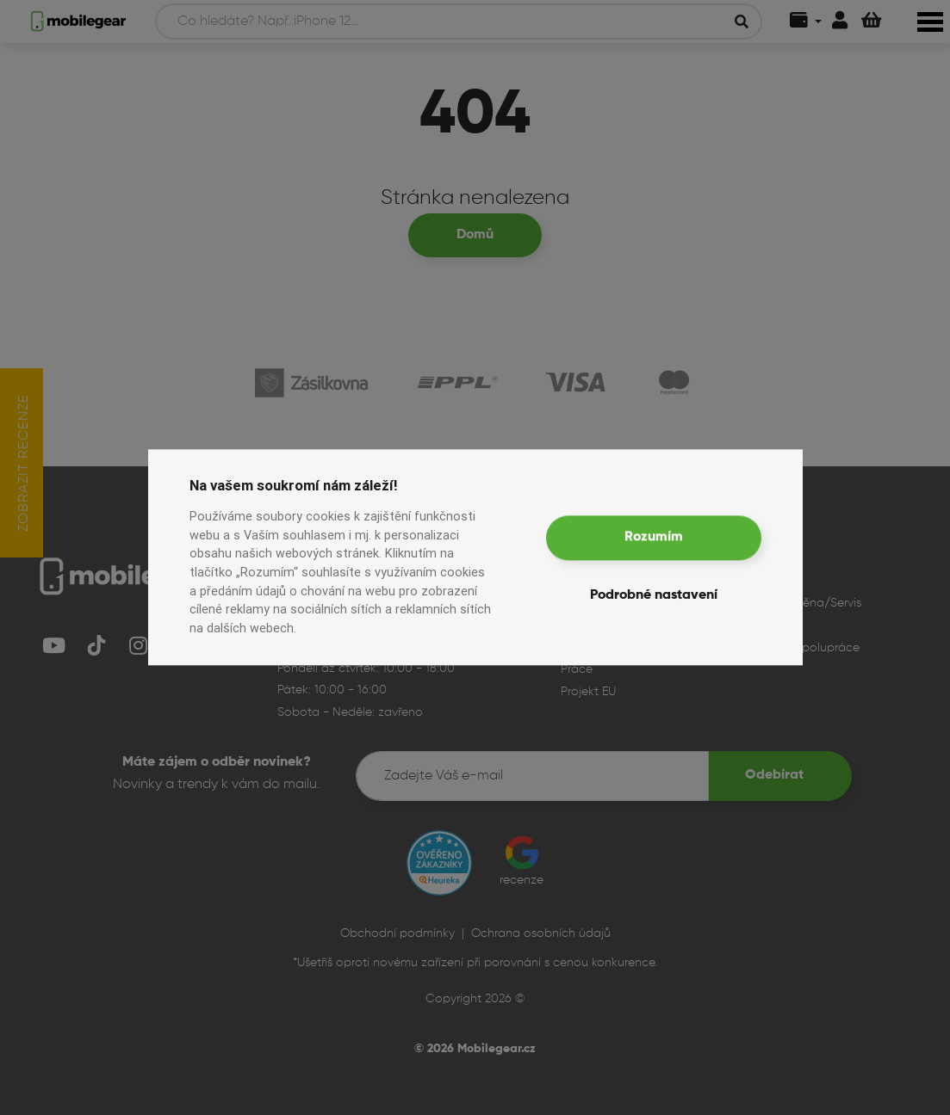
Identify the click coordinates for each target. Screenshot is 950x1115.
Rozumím (653, 538)
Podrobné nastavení (653, 596)
